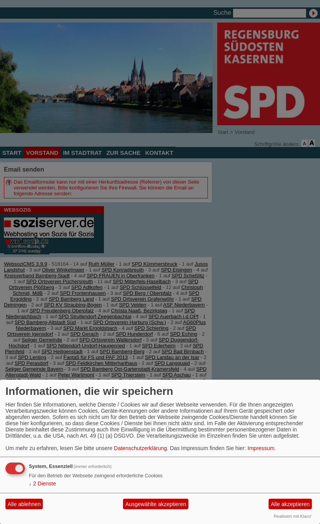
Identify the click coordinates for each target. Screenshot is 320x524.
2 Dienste (42, 483)
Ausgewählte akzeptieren (155, 504)
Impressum (261, 448)
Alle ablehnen (24, 504)
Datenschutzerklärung (140, 448)
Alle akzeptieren (290, 504)
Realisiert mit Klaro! (292, 516)
